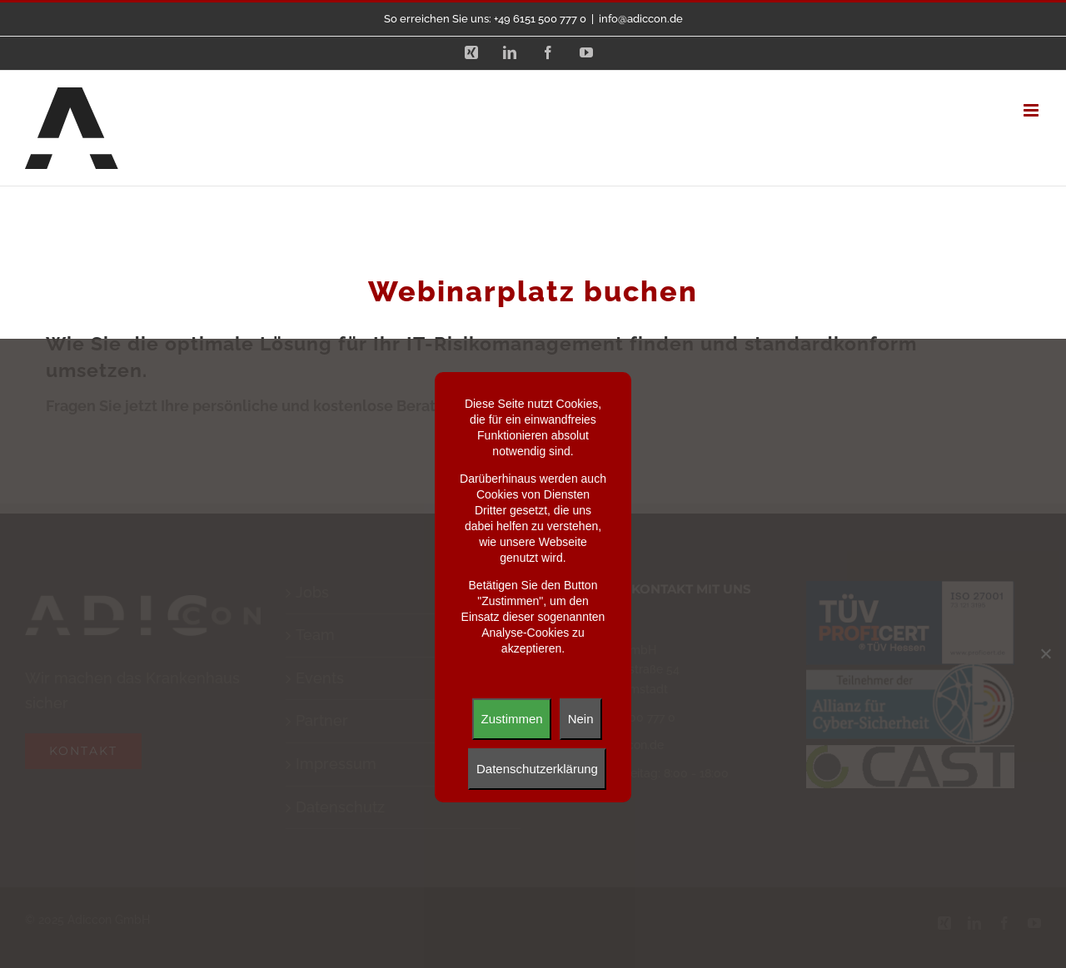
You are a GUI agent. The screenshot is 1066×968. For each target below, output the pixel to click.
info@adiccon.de (641, 18)
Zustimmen (511, 719)
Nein (581, 719)
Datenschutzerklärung (537, 769)
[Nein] (1045, 653)
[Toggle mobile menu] (1032, 110)
